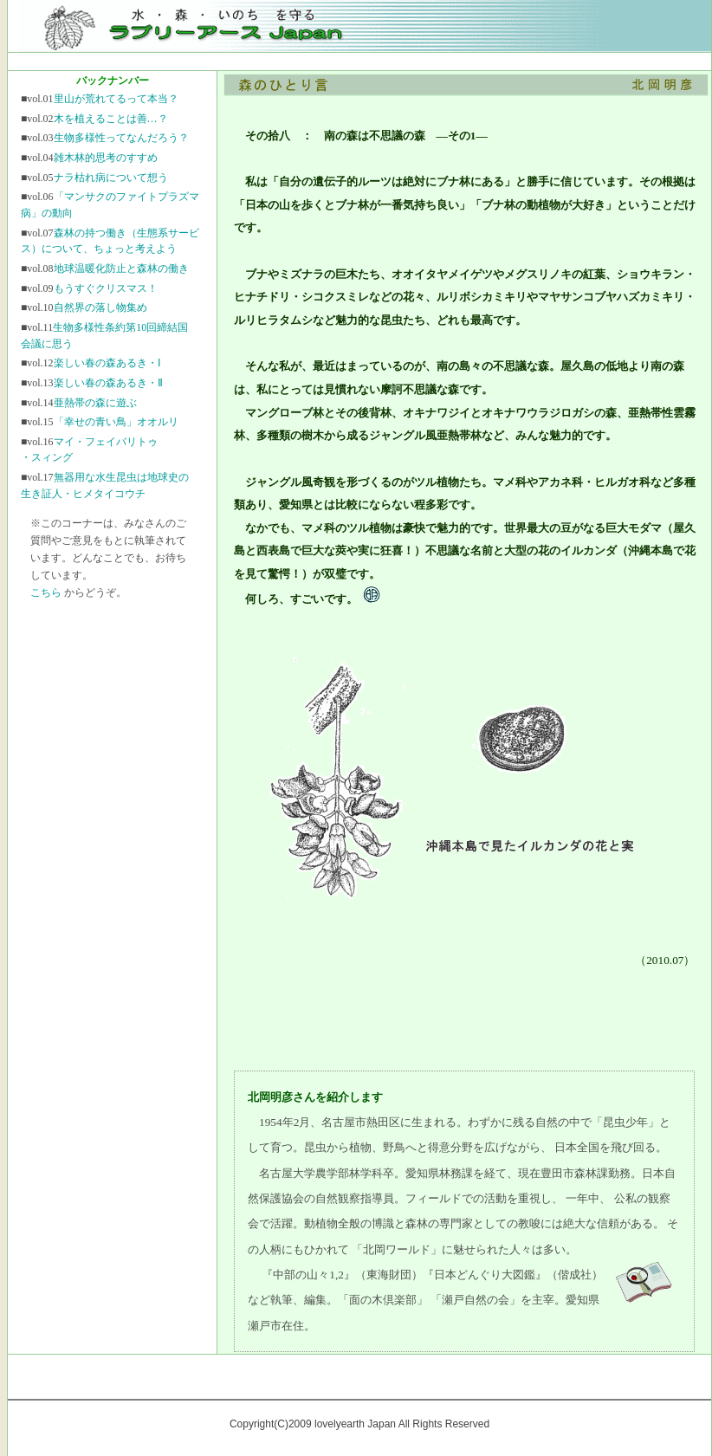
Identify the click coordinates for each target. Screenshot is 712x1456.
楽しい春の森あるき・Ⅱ (108, 383)
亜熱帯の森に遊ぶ (95, 403)
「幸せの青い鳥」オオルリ (116, 422)
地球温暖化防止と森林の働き (121, 268)
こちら (45, 592)
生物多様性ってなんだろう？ (121, 138)
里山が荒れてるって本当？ (116, 99)
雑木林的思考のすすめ (106, 158)
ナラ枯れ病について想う (111, 177)
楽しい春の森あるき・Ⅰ (107, 363)
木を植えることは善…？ (111, 119)
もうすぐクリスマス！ (106, 288)
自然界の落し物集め (100, 307)
